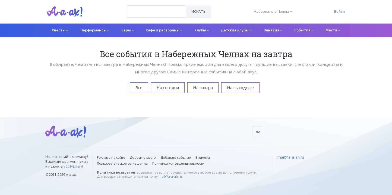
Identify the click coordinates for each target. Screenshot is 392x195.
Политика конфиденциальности (178, 163)
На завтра (203, 87)
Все (139, 87)
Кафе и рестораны (164, 30)
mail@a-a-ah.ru (170, 176)
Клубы (201, 30)
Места (332, 30)
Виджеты (202, 157)
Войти (339, 11)
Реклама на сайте (111, 157)
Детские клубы (236, 30)
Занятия (273, 30)
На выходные (240, 87)
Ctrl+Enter (73, 166)
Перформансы (94, 30)
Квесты (60, 30)
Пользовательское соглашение (122, 163)
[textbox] (156, 7)
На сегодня (168, 87)
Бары (127, 30)
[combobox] (156, 11)
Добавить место (143, 157)
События (303, 30)
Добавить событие (175, 157)
